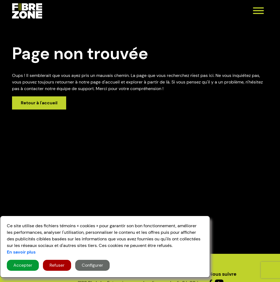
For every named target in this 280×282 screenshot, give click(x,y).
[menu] (258, 11)
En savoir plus (21, 252)
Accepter (22, 265)
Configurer (92, 265)
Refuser (57, 265)
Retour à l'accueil (39, 103)
